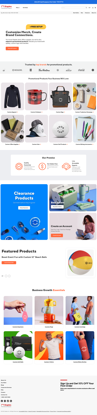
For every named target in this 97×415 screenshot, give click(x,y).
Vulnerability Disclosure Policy (43, 411)
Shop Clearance (24, 207)
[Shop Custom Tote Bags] (80, 347)
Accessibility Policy (23, 411)
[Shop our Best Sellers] (72, 197)
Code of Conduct (32, 411)
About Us (94, 12)
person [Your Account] (93, 7)
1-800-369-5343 (5, 397)
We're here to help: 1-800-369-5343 (10, 12)
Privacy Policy (53, 411)
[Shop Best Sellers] (49, 312)
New (82, 12)
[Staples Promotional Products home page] (6, 7)
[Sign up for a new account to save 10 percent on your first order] (72, 226)
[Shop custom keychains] (18, 312)
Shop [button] (18, 8)
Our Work (3, 382)
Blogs (2, 385)
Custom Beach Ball (10, 262)
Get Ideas (25, 7)
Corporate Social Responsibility (64, 411)
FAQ (2, 390)
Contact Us (4, 394)
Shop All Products (12, 48)
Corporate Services (6, 387)
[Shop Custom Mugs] (49, 347)
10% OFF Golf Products (41, 2)
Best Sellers (76, 12)
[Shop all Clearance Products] (24, 212)
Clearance (87, 12)
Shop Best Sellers (57, 206)
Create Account (57, 235)
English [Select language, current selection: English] (89, 7)
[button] (6, 276)
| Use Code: (45, 2)
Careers (3, 392)
